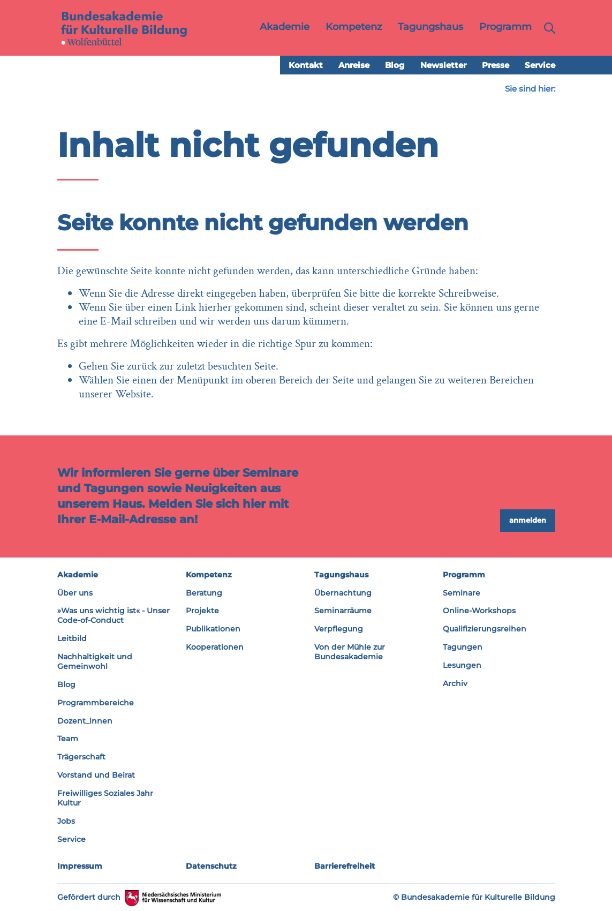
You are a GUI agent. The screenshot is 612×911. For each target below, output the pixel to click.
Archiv (455, 683)
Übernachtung (343, 593)
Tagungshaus (341, 574)
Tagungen (462, 647)
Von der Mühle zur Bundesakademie (349, 651)
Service (540, 65)
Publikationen (213, 629)
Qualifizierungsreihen (484, 629)
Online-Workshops (479, 610)
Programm (464, 574)
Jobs (66, 821)
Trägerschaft (81, 757)
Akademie (77, 574)
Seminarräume (343, 610)
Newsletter (443, 65)
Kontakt (306, 65)
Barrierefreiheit (344, 866)
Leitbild (72, 638)
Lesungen (462, 665)
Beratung (204, 593)
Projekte (202, 610)
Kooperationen (215, 647)
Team (67, 738)
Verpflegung (338, 629)
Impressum (79, 866)
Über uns (75, 593)
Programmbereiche (95, 702)
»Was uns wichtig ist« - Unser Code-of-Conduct (113, 615)
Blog (395, 65)
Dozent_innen (84, 721)
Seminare (461, 593)
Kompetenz (209, 574)
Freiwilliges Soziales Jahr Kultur (105, 798)
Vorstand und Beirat (96, 775)
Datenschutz (211, 866)
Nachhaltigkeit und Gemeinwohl (94, 661)
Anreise (353, 65)
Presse (495, 65)
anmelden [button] (527, 520)
